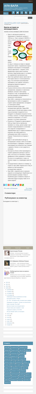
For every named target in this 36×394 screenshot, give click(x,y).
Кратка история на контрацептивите (11, 28)
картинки (14, 376)
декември (9, 289)
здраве (21, 353)
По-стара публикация (28, 189)
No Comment (25, 31)
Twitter (17, 12)
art (12, 364)
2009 (7, 288)
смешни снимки (8, 362)
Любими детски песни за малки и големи (19, 272)
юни (8, 317)
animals (22, 370)
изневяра (13, 379)
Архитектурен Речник (16, 251)
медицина (13, 356)
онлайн (18, 364)
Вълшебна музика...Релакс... (14, 298)
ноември (9, 291)
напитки (7, 382)
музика (6, 373)
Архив (27, 248)
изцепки (22, 373)
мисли (20, 376)
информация (15, 367)
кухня (6, 353)
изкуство (7, 376)
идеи (28, 373)
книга (6, 347)
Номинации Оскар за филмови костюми (16, 296)
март (8, 321)
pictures (14, 359)
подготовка (25, 379)
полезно (25, 362)
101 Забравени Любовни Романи (19, 261)
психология (14, 353)
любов (26, 350)
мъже (20, 356)
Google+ (22, 12)
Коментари (18, 248)
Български (13, 347)
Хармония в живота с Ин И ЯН (14, 309)
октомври (9, 293)
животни (27, 376)
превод (6, 350)
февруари (9, 323)
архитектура (14, 373)
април (8, 319)
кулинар (18, 362)
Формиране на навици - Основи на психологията (19, 302)
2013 (7, 282)
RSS (26, 12)
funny (25, 364)
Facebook (13, 12)
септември (9, 295)
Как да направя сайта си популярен (15, 311)
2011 (7, 284)
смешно (7, 359)
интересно (14, 370)
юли (8, 315)
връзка (6, 370)
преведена (22, 347)
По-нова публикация (10, 188)
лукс (19, 379)
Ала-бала (6, 31)
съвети (23, 367)
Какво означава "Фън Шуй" (13, 304)
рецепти (14, 350)
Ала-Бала (11, 5)
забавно (7, 367)
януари (9, 324)
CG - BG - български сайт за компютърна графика (19, 300)
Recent (30, 12)
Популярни (8, 248)
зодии (6, 379)
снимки (6, 364)
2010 (7, 286)
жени (6, 356)
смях (20, 350)
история (21, 359)
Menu (30, 1)
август (8, 313)
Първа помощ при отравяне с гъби (15, 307)
